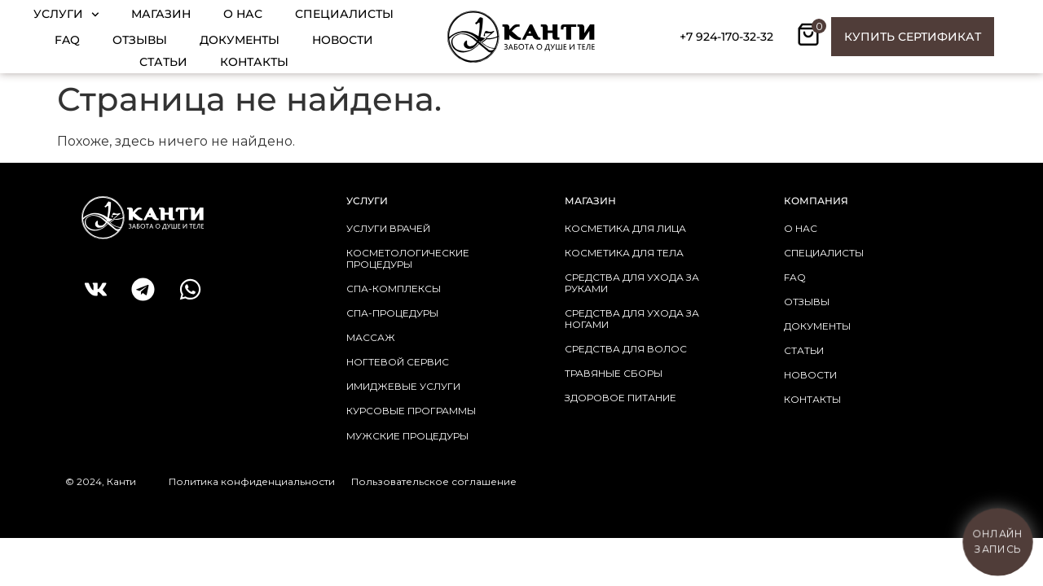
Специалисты (344, 14)
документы (817, 326)
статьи (804, 350)
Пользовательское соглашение (434, 481)
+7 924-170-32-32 (726, 36)
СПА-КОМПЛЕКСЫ (393, 288)
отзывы (807, 301)
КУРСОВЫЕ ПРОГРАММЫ (411, 411)
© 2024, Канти (100, 481)
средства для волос (626, 349)
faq (795, 277)
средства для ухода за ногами (632, 318)
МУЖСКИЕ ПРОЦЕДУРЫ (407, 436)
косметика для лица (625, 228)
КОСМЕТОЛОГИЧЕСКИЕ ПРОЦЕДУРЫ (407, 258)
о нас (800, 228)
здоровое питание (620, 397)
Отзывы (139, 40)
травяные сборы (613, 373)
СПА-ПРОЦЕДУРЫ (392, 313)
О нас (242, 14)
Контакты (254, 62)
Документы (239, 40)
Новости (342, 40)
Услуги (66, 14)
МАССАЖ (370, 337)
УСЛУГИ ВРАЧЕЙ (388, 228)
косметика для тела (624, 253)
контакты (812, 399)
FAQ (67, 40)
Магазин (161, 14)
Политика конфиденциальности (252, 481)
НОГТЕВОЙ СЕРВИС (397, 362)
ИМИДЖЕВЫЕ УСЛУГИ (403, 386)
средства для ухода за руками (632, 283)
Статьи (163, 62)
